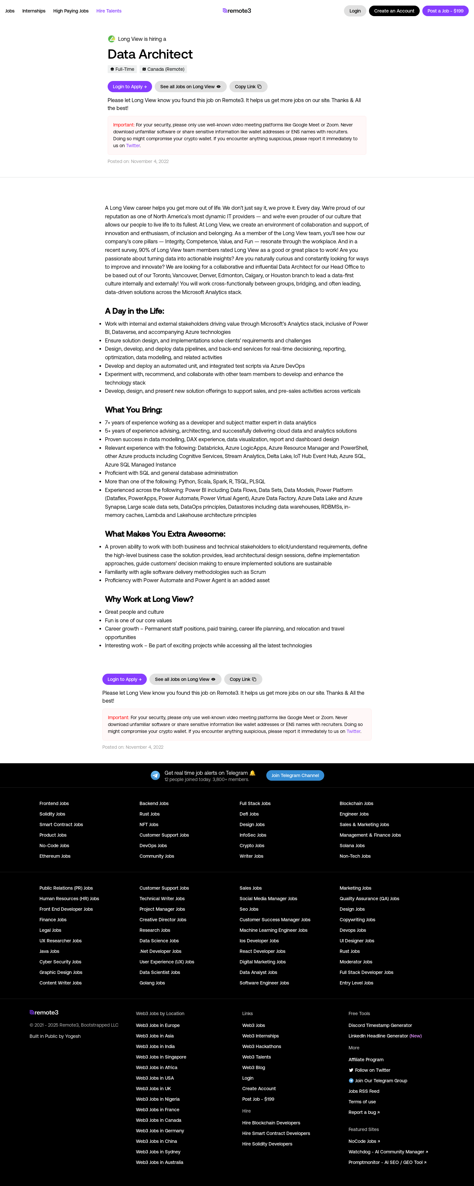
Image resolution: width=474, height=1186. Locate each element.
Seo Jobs (249, 909)
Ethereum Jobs (55, 856)
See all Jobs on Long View (190, 86)
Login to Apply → (130, 86)
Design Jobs (252, 824)
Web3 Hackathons (261, 1046)
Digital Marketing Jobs (263, 961)
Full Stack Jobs (255, 803)
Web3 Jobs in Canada (158, 1120)
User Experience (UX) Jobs (167, 961)
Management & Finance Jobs (370, 835)
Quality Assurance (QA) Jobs (369, 898)
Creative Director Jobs (163, 919)
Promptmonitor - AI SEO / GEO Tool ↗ (387, 1162)
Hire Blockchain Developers (271, 1122)
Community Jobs (157, 856)
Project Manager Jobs (162, 909)
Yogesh (73, 1036)
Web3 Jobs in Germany (160, 1130)
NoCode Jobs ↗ (364, 1141)
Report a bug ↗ (364, 1112)
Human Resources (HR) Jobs (69, 898)
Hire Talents (108, 10)
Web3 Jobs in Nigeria (158, 1099)
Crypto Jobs (252, 845)
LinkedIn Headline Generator (385, 1035)
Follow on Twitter (369, 1070)
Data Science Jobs (159, 940)
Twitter (133, 145)
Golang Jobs (152, 982)
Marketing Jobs (355, 888)
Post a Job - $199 (445, 10)
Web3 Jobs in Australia (159, 1162)
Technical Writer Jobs (162, 898)
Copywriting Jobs (357, 919)
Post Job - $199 (258, 1099)
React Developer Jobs (262, 951)
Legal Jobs (50, 930)
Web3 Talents (256, 1057)
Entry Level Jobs (356, 982)
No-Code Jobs (54, 845)
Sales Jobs (251, 888)
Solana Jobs (352, 845)
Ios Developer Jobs (259, 940)
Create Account (259, 1088)
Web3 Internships (260, 1035)
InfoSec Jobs (253, 835)
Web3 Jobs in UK (153, 1088)
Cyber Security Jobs (60, 961)
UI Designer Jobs (357, 940)
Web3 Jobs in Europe (158, 1025)
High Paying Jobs (71, 10)
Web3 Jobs (253, 1025)
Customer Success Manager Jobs (275, 919)
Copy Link (248, 86)
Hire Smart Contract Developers (276, 1133)
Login (355, 10)
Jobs (9, 10)
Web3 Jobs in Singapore (161, 1057)
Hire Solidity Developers (267, 1143)
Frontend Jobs (54, 803)
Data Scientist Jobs (160, 972)
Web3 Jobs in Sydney (158, 1151)
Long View (130, 39)
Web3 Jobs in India (155, 1046)
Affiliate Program (366, 1059)
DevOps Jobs (153, 845)
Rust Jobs (150, 814)
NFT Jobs (149, 824)
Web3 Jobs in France (157, 1109)
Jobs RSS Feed (364, 1091)
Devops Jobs (353, 930)
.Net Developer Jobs (160, 951)
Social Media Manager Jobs (268, 898)
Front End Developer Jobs (66, 909)
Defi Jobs (249, 814)
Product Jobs (53, 835)
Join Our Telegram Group (378, 1080)
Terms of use (362, 1101)
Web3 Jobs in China (156, 1141)
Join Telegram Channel (295, 775)
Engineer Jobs (354, 814)
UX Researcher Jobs (61, 940)
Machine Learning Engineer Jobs (273, 930)
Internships (33, 10)
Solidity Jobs (52, 814)
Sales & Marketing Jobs (364, 824)
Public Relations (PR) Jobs (66, 888)
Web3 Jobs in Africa (156, 1067)
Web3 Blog (253, 1067)
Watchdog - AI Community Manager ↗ (388, 1151)
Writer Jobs (251, 856)
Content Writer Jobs (61, 982)
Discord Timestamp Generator (380, 1025)
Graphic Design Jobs (61, 972)
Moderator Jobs (356, 961)
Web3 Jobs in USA (155, 1078)
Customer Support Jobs (164, 835)
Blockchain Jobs (356, 803)
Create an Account (394, 10)
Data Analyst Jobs (258, 972)
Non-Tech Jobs (355, 856)
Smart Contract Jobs (61, 824)
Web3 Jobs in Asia (155, 1035)
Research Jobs (155, 930)
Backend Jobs (154, 803)
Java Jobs (49, 951)
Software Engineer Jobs (264, 982)
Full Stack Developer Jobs (366, 972)
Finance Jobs (53, 919)
